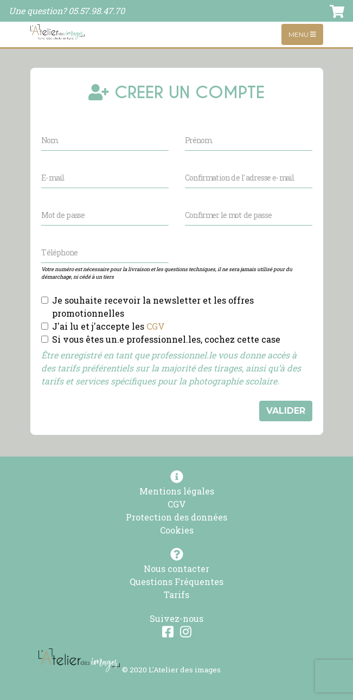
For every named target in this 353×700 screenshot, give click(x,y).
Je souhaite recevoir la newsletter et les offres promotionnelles (153, 306)
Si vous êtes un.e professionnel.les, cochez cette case (166, 339)
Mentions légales (176, 491)
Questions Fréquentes (176, 581)
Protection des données (176, 517)
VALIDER (285, 411)
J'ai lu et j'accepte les (108, 326)
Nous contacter (176, 568)
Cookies (177, 530)
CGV (155, 326)
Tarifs (176, 594)
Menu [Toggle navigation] (302, 34)
